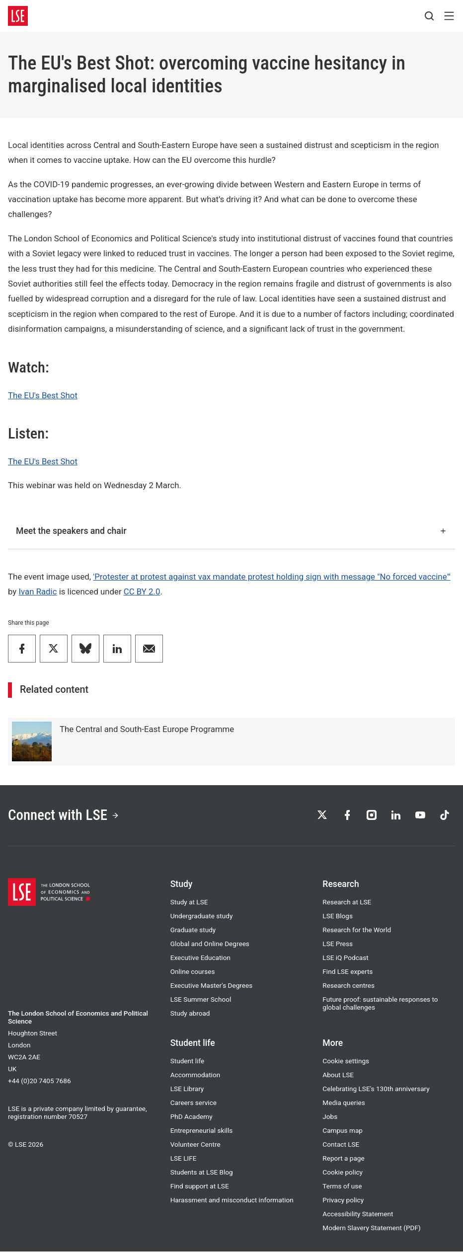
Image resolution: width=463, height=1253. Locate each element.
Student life (187, 1062)
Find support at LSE (199, 1187)
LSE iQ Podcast (345, 959)
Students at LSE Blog (201, 1174)
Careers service (193, 1104)
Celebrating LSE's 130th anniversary (375, 1090)
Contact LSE (340, 1146)
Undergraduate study (201, 917)
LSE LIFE (183, 1160)
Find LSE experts (347, 973)
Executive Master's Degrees (211, 987)
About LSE (338, 1076)
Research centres (348, 987)
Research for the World (356, 931)
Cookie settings (345, 1062)
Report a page (343, 1160)
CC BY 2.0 (142, 591)
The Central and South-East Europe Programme (147, 729)
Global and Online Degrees (209, 945)
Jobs (329, 1118)
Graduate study (193, 931)
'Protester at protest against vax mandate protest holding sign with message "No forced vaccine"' (272, 577)
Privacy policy (343, 1201)
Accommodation (195, 1076)
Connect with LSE (66, 815)
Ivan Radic (37, 591)
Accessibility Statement (357, 1215)
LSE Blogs (337, 917)
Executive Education (200, 959)
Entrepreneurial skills (201, 1132)
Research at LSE (346, 903)
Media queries (343, 1104)
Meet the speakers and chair (231, 531)
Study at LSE (189, 903)
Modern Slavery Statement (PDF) (371, 1229)
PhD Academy (191, 1118)
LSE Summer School (201, 1001)
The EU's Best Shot (42, 395)
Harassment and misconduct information (232, 1201)
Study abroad (190, 1015)
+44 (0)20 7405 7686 (39, 1082)
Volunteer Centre (195, 1146)
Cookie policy (342, 1174)
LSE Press (337, 945)
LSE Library (187, 1090)
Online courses (192, 973)
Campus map (342, 1132)
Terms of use (342, 1187)
